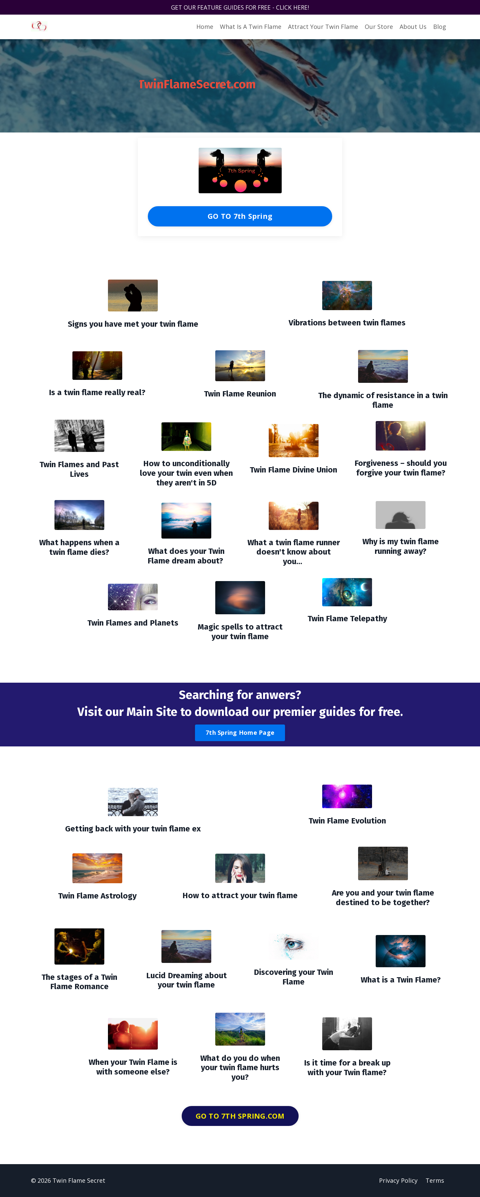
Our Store (379, 27)
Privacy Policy (398, 1180)
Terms (435, 1180)
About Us (413, 27)
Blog (439, 27)
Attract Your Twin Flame (323, 27)
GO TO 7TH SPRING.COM (240, 1116)
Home (204, 27)
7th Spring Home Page (240, 733)
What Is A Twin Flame (250, 27)
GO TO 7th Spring (240, 216)
